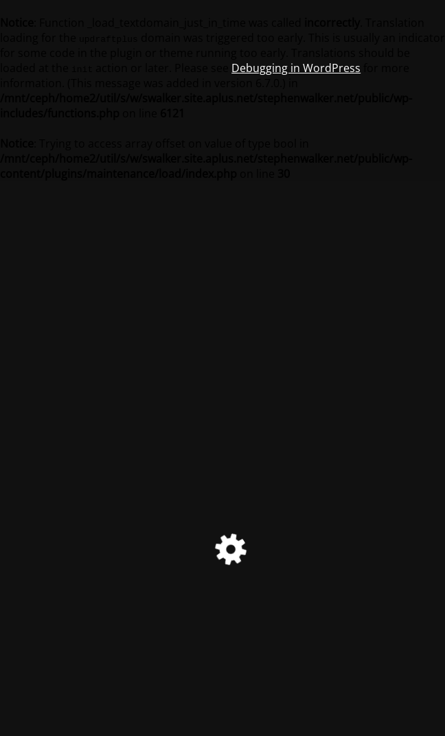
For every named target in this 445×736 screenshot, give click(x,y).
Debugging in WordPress (296, 68)
